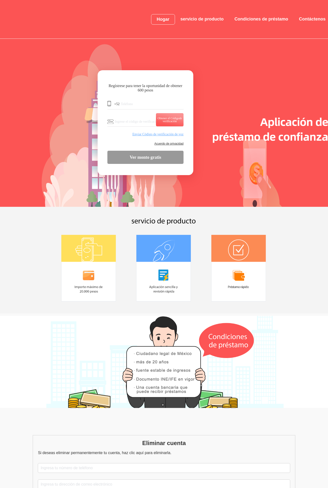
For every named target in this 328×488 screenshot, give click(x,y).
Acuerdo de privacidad (169, 143)
